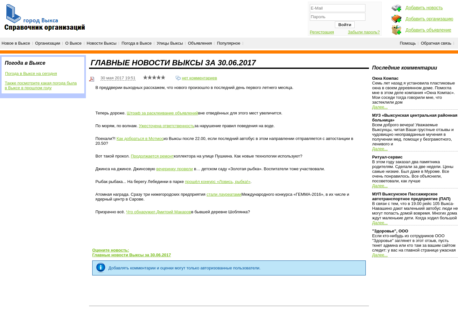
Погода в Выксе (136, 43)
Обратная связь (436, 43)
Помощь (408, 43)
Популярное (228, 43)
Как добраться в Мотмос (139, 138)
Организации (47, 43)
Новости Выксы (102, 43)
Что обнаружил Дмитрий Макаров (158, 211)
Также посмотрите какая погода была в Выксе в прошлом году (41, 85)
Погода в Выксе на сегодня (31, 73)
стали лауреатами (223, 194)
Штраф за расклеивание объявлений (162, 113)
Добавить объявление (428, 30)
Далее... (380, 107)
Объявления (200, 43)
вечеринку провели (174, 168)
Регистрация (322, 32)
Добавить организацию (429, 18)
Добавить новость (424, 7)
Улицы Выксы (170, 43)
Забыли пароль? (364, 32)
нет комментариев (199, 78)
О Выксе (73, 43)
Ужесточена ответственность (166, 125)
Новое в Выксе (16, 43)
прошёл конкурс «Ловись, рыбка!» (218, 181)
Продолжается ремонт (152, 156)
